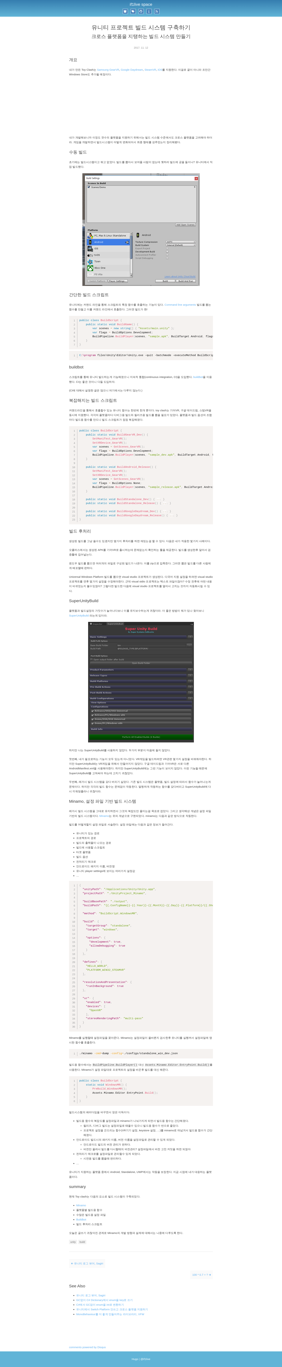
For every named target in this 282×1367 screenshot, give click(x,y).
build (82, 1242)
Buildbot (81, 1219)
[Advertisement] (141, 106)
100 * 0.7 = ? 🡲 (201, 1274)
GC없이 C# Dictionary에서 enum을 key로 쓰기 (104, 1300)
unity (73, 1242)
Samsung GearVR (108, 69)
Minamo (104, 815)
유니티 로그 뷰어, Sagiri (90, 1295)
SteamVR (150, 69)
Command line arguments (180, 304)
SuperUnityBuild (79, 615)
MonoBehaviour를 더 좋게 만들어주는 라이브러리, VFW (110, 1314)
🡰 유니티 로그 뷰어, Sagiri (87, 1263)
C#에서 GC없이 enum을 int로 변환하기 (100, 1304)
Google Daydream (132, 69)
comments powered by (87, 1347)
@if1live (145, 1359)
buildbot (198, 376)
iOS (160, 69)
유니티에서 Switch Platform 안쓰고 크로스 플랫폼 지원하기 (112, 1309)
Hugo (135, 1359)
